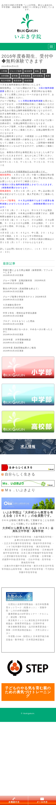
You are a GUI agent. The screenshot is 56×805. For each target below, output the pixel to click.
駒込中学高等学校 (34, 569)
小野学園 (34, 556)
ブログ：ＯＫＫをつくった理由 (19, 321)
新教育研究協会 (23, 623)
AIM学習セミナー (28, 614)
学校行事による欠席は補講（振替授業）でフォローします (28, 271)
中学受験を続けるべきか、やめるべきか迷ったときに (28, 330)
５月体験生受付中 (12, 305)
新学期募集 (25, 76)
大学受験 (5, 76)
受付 (44, 71)
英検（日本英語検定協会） (19, 630)
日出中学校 (34, 559)
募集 (37, 71)
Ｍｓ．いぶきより (20, 490)
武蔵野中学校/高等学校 (13, 559)
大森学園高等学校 (43, 537)
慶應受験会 (14, 614)
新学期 (15, 76)
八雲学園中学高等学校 (15, 556)
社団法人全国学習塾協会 (20, 604)
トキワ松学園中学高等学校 (20, 547)
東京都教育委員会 (17, 627)
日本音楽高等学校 (30, 550)
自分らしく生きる (20, 474)
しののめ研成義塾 (20, 611)
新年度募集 (38, 76)
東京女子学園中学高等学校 (17, 537)
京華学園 (47, 556)
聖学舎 (23, 617)
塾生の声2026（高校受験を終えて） (21, 288)
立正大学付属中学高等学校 (17, 543)
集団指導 (18, 81)
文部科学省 (38, 623)
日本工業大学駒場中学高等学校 (37, 553)
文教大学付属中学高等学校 (17, 566)
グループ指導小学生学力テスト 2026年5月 (25, 297)
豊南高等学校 (28, 563)
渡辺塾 (14, 617)
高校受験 (28, 81)
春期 (48, 76)
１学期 (4, 71)
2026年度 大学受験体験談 (17, 339)
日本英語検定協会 (35, 640)
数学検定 (19, 640)
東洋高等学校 (43, 547)
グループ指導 (16, 71)
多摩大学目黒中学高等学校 (27, 540)
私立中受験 (6, 81)
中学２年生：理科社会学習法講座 (20, 313)
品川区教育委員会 (38, 627)
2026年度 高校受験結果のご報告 (19, 348)
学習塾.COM (14, 636)
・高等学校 (45, 559)
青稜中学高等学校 (42, 543)
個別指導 (28, 71)
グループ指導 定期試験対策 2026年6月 (24, 280)
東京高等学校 (11, 550)
